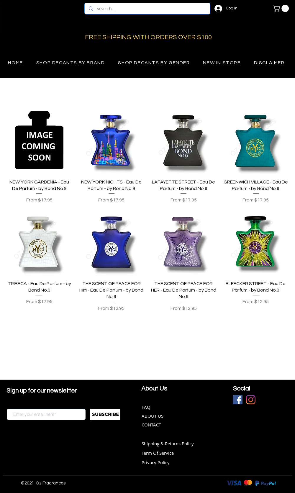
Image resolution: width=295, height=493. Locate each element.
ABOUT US (152, 416)
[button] (282, 8)
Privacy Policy (156, 462)
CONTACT (151, 425)
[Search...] (147, 8)
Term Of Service (158, 453)
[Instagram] (250, 399)
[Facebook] (237, 399)
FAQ (146, 407)
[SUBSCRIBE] (105, 414)
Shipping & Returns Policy (168, 443)
